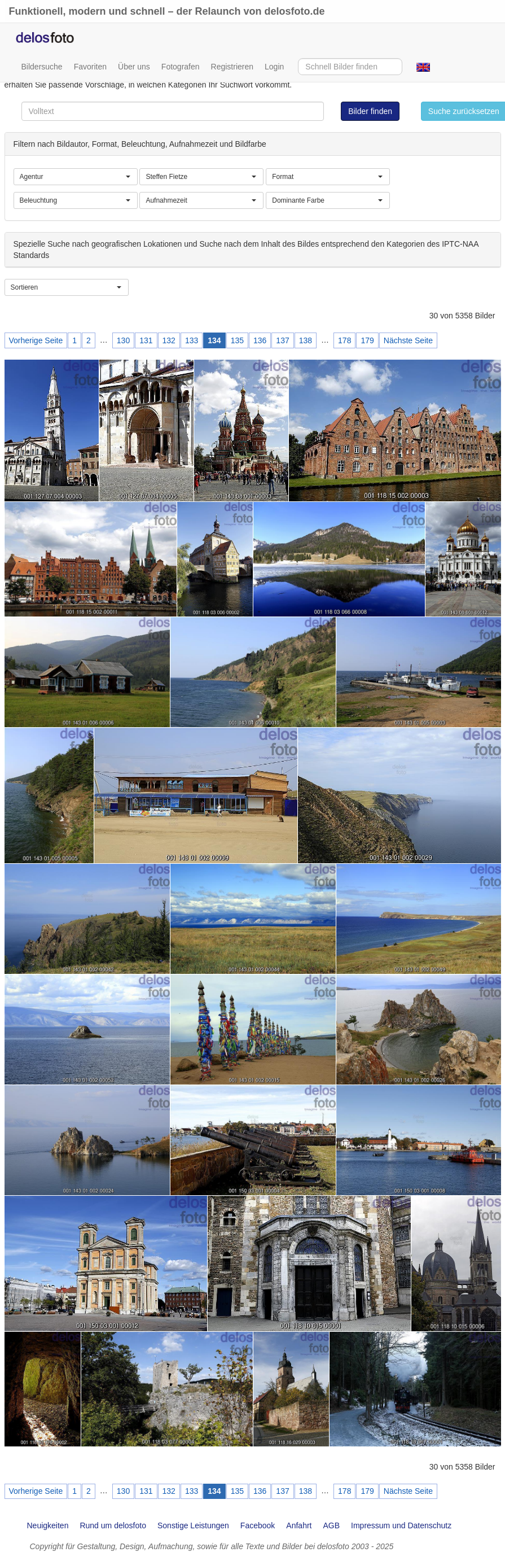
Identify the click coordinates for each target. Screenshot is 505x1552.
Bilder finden (370, 111)
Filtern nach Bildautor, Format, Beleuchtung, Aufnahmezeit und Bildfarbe (140, 143)
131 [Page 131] (145, 340)
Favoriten (90, 66)
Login (274, 66)
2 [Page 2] (88, 340)
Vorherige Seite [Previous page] (36, 340)
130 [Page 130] (123, 340)
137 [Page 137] (282, 340)
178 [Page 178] (344, 340)
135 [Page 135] (237, 340)
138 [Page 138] (305, 340)
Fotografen (180, 66)
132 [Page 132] (169, 340)
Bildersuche (42, 66)
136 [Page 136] (259, 340)
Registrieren (232, 66)
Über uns (134, 66)
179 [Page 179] (367, 340)
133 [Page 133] (191, 340)
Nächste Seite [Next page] (408, 340)
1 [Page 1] (74, 340)
